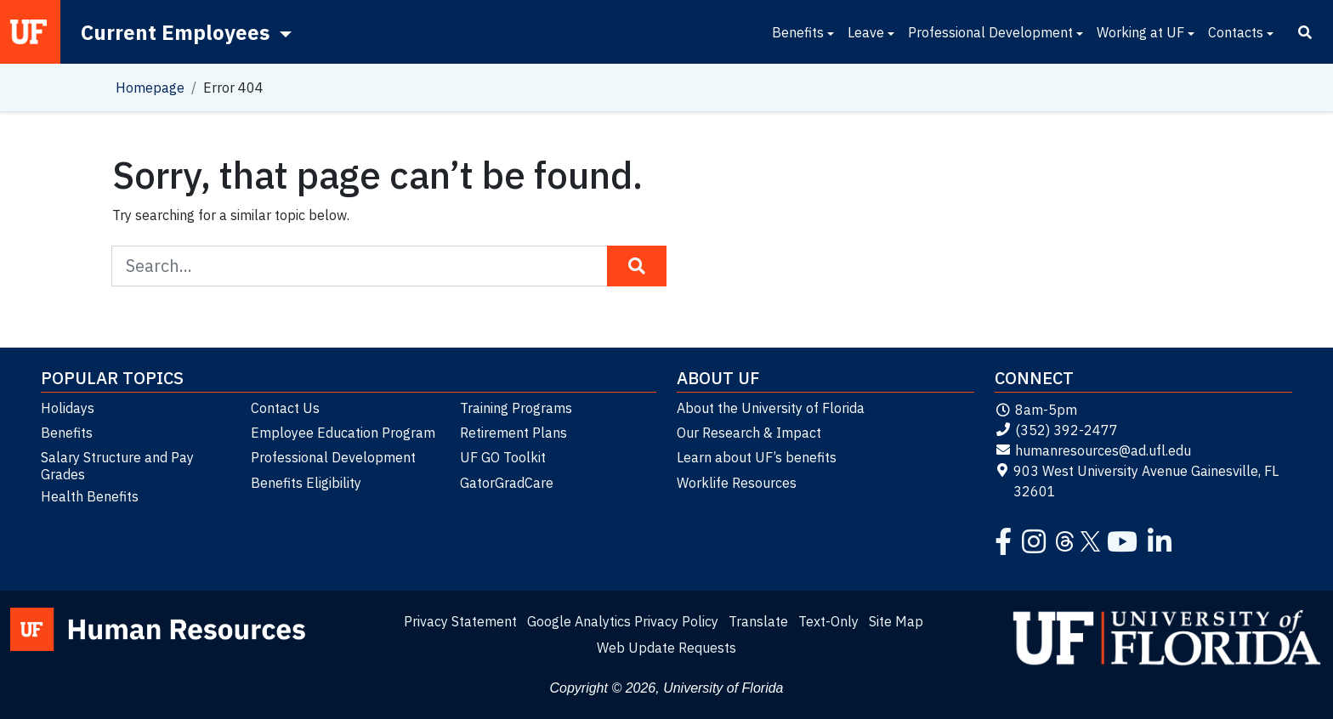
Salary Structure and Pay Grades (117, 466)
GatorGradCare (506, 482)
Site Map (896, 621)
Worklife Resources (737, 482)
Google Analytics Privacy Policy (622, 621)
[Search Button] (636, 266)
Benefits (798, 32)
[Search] (1305, 32)
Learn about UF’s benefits (757, 457)
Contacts (1235, 32)
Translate (758, 621)
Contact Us (285, 407)
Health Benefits (90, 496)
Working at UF (1140, 32)
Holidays (67, 407)
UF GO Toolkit (503, 457)
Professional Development (990, 32)
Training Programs (516, 407)
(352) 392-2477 (1056, 430)
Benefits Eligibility (306, 482)
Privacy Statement (460, 621)
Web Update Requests (666, 647)
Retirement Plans (513, 432)
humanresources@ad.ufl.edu (1093, 450)
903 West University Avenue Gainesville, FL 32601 (1137, 481)
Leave (866, 32)
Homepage (150, 87)
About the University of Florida (771, 407)
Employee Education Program (343, 432)
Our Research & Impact (749, 432)
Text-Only (828, 621)
